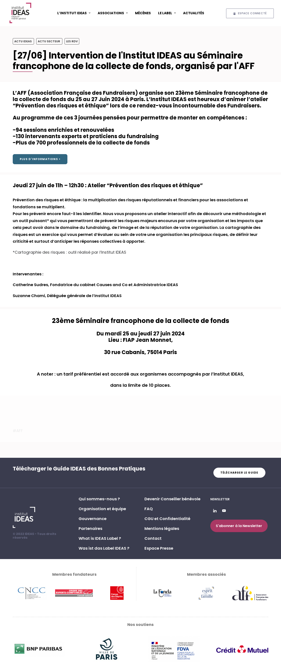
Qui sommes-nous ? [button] (99, 499)
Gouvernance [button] (92, 518)
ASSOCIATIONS (113, 13)
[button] (214, 511)
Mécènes (143, 13)
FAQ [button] (148, 508)
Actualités (193, 13)
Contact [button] (153, 538)
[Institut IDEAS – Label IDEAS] (20, 13)
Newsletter (220, 499)
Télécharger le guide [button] (239, 472)
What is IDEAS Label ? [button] (100, 538)
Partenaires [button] (90, 528)
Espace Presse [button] (158, 548)
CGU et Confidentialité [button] (167, 518)
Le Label (167, 13)
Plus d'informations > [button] (40, 159)
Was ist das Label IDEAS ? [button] (104, 548)
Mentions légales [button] (161, 528)
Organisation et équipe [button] (102, 508)
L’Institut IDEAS (73, 13)
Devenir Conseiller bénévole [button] (172, 499)
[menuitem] (74, 13)
